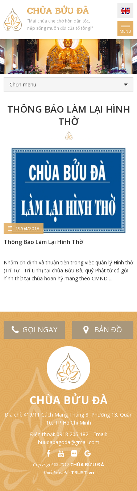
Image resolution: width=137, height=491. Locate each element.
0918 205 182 (72, 434)
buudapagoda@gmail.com (68, 442)
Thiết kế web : (56, 472)
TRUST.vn (82, 472)
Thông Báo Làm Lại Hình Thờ (43, 242)
